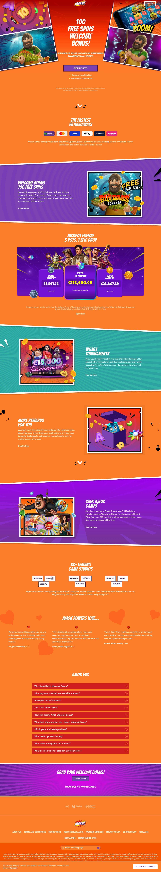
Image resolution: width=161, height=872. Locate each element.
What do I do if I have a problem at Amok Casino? (58, 751)
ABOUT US (16, 832)
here (96, 90)
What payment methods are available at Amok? (57, 693)
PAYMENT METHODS (95, 832)
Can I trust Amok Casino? (46, 708)
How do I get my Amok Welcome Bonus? (53, 715)
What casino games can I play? (49, 736)
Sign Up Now (23, 208)
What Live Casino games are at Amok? (52, 744)
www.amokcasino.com (20, 854)
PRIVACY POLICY (113, 832)
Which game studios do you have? (50, 729)
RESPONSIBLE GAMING (73, 832)
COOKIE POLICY (130, 832)
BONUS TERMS (55, 832)
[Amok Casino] (80, 3)
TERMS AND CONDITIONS (35, 832)
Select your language (72, 847)
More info (14, 868)
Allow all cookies (145, 867)
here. (42, 201)
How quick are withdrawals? (47, 700)
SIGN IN (150, 3)
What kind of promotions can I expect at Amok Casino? (60, 722)
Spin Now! (80, 314)
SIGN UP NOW (80, 68)
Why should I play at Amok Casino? (51, 686)
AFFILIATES (144, 832)
